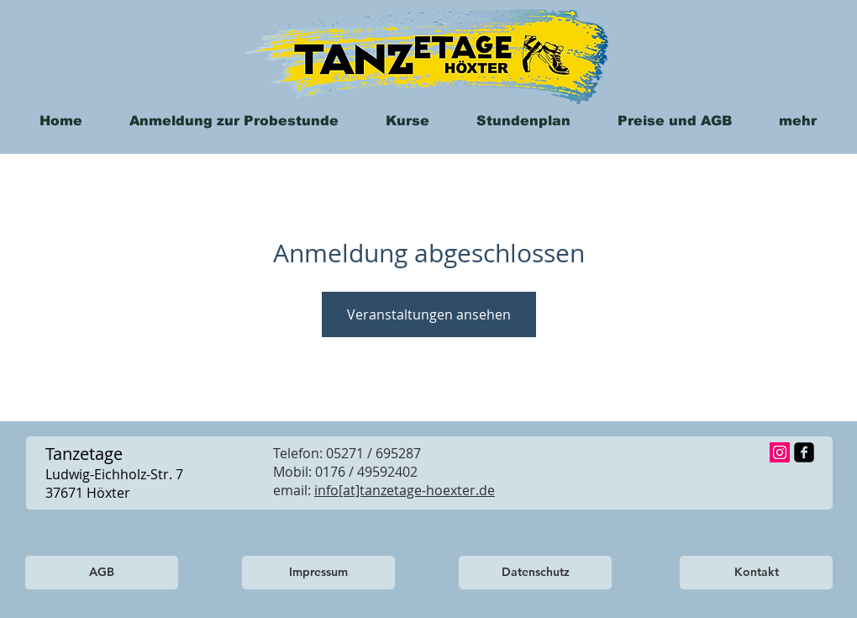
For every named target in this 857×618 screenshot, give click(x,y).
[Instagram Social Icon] (780, 452)
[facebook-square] (804, 452)
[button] (797, 120)
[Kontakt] (756, 572)
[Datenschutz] (535, 572)
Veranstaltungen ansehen (429, 314)
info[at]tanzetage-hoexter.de (404, 490)
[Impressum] (318, 572)
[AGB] (101, 572)
